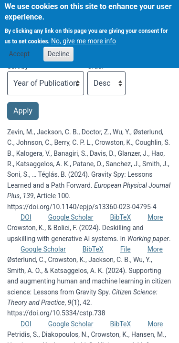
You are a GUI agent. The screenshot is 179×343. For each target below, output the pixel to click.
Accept (19, 47)
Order (95, 66)
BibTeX (120, 217)
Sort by (17, 66)
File (125, 249)
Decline (59, 47)
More (155, 217)
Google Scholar (71, 217)
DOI (26, 217)
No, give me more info (83, 35)
